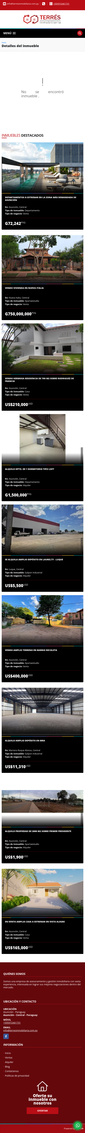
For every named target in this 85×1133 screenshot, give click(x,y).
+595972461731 (61, 3)
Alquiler (9, 1062)
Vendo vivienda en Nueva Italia (24, 288)
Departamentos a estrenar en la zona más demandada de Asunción (40, 198)
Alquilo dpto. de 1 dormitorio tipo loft (29, 469)
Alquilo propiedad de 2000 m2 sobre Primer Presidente (38, 831)
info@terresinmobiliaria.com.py (20, 1030)
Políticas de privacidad (17, 1075)
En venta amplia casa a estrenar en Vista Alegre (35, 921)
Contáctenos (12, 1071)
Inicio (4, 42)
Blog (7, 1066)
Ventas (8, 1057)
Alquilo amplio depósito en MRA (25, 740)
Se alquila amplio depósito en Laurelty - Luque (34, 559)
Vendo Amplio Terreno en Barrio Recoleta (31, 650)
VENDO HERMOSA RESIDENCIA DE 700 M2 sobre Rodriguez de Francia (39, 379)
